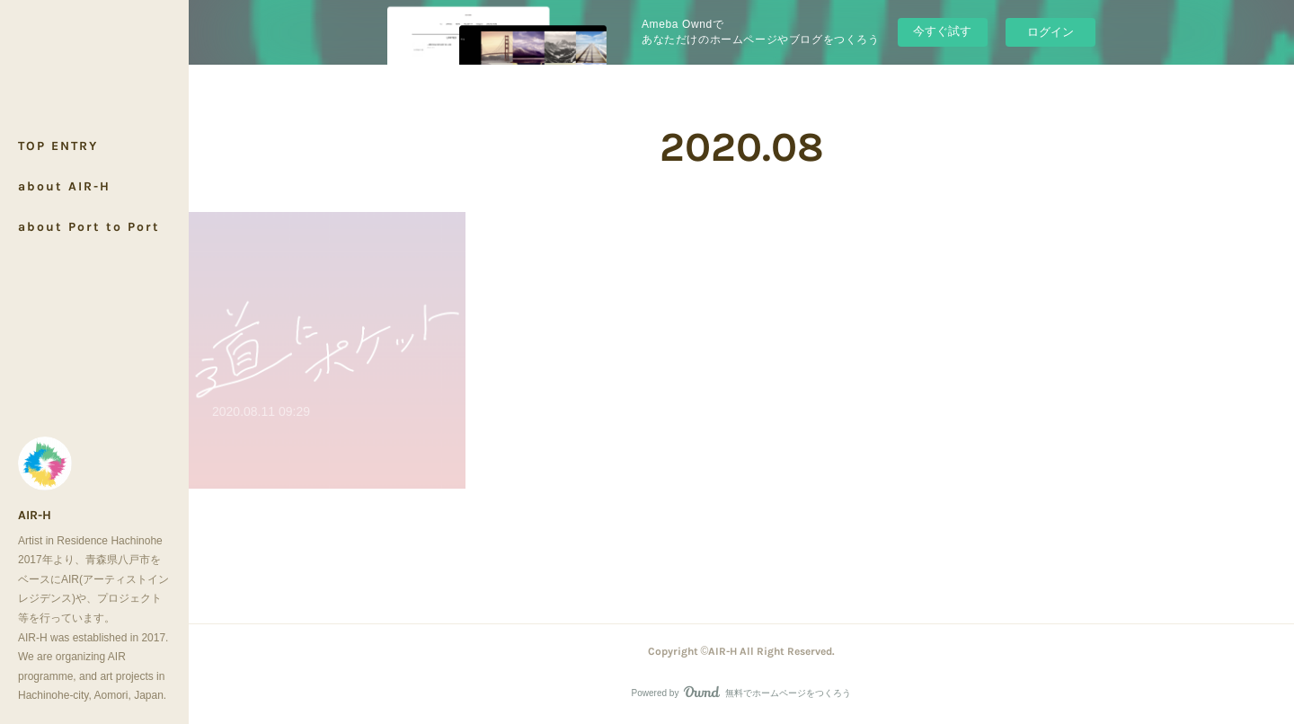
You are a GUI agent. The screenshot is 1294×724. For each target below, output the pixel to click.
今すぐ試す (942, 31)
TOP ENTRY (58, 146)
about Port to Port (89, 226)
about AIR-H (64, 186)
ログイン (1050, 32)
